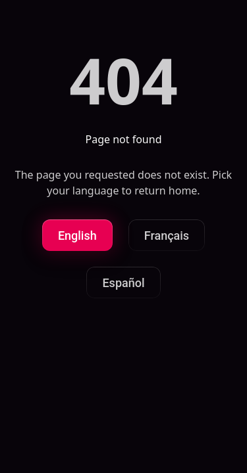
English (77, 235)
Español (123, 283)
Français (166, 235)
